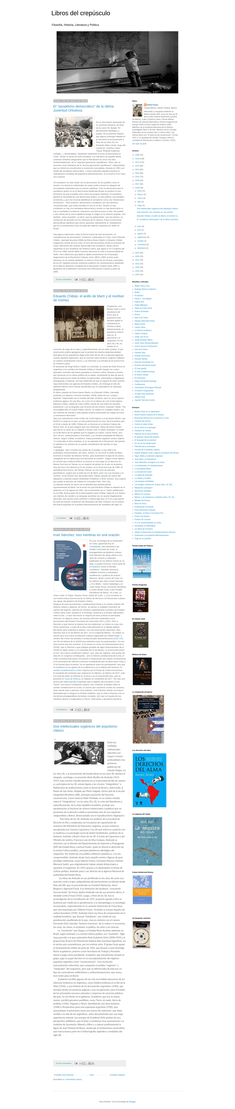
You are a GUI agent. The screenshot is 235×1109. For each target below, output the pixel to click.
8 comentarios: (62, 709)
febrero (140, 194)
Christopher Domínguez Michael (148, 387)
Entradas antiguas (117, 1075)
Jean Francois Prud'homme (146, 346)
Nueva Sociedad (141, 311)
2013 (137, 169)
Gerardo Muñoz (141, 359)
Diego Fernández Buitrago (145, 381)
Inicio (92, 1075)
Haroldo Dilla (140, 353)
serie (101, 470)
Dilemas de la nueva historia (146, 434)
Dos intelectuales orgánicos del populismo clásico (157, 209)
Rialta (137, 292)
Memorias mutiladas (143, 491)
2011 (137, 162)
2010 (137, 159)
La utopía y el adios (143, 478)
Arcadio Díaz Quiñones (144, 394)
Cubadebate (95, 546)
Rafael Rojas (152, 105)
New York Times (141, 318)
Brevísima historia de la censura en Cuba (152, 418)
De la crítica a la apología (145, 427)
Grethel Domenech (142, 356)
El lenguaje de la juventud (145, 440)
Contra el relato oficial (144, 424)
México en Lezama (142, 494)
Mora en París (140, 503)
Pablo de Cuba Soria (143, 308)
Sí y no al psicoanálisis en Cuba (148, 523)
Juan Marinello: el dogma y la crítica (149, 462)
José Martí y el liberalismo (145, 459)
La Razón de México (143, 330)
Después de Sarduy (143, 431)
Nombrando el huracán (144, 507)
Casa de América (72, 679)
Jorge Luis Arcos (142, 337)
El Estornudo (140, 378)
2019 (137, 253)
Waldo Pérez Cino (142, 286)
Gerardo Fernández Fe (144, 362)
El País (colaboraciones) (145, 372)
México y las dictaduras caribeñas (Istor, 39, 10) (154, 497)
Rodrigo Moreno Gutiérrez (145, 289)
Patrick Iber (139, 302)
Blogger (132, 1102)
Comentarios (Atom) (73, 1079)
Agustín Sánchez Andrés (145, 400)
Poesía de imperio (142, 516)
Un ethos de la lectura (144, 529)
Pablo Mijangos (141, 305)
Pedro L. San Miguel (143, 299)
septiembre (142, 237)
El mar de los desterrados (145, 443)
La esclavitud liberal (143, 469)
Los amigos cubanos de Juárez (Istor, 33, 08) (153, 484)
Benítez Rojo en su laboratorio (147, 412)
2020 (137, 256)
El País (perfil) (140, 368)
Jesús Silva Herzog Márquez (146, 343)
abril (139, 202)
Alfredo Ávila (140, 397)
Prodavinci (139, 295)
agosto (140, 234)
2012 (137, 166)
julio (139, 230)
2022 (137, 264)
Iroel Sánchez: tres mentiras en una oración (86, 535)
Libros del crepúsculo (80, 13)
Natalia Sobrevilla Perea (145, 321)
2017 (137, 184)
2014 (137, 173)
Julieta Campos (141, 333)
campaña (96, 566)
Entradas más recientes (64, 1075)
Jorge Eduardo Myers (144, 340)
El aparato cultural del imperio (147, 437)
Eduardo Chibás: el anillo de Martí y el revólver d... (158, 216)
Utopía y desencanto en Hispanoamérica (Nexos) (155, 532)
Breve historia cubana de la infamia (149, 415)
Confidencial (140, 384)
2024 (137, 271)
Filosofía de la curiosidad (145, 446)
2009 (137, 155)
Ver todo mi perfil (139, 144)
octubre (140, 241)
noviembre (142, 244)
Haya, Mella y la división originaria (149, 456)
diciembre (141, 248)
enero (140, 191)
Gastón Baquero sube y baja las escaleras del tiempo (157, 453)
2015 (137, 177)
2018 (137, 188)
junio (139, 226)
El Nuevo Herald (141, 375)
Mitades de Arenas (142, 500)
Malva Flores (140, 324)
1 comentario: (61, 518)
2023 (137, 267)
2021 (137, 260)
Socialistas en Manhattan (145, 526)
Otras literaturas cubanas (145, 510)
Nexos (137, 314)
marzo (140, 198)
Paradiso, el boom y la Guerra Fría (149, 513)
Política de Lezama (143, 519)
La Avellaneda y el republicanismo (149, 466)
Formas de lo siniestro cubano (147, 450)
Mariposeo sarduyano (144, 488)
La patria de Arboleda (143, 475)
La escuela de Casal (143, 472)
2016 (137, 180)
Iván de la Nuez (141, 349)
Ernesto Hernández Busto (145, 365)
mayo (139, 205)
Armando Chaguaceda (144, 391)
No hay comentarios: (64, 279)
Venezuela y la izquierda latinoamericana (152, 535)
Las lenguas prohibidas (144, 481)
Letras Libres (140, 327)
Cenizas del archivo (143, 421)
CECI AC (118, 638)
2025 (137, 274)
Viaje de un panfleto (143, 538)
